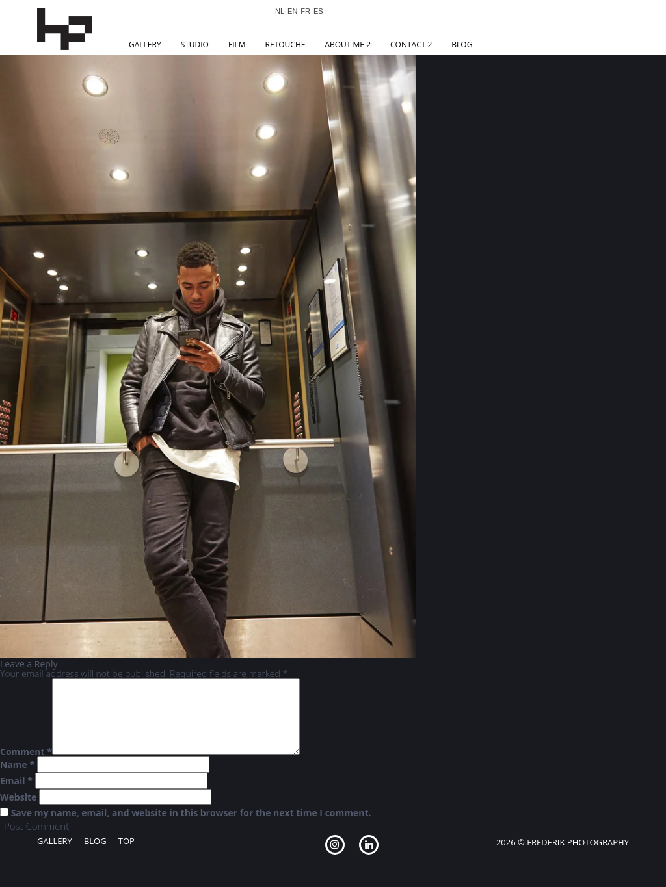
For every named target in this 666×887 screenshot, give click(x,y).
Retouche (285, 44)
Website (18, 797)
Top (126, 841)
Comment (26, 751)
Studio (195, 44)
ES (318, 11)
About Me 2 (348, 44)
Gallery (145, 44)
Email (16, 781)
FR (305, 11)
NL (279, 11)
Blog (461, 44)
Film (237, 44)
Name (17, 764)
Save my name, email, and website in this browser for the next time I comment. (191, 812)
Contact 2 (411, 44)
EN (292, 11)
